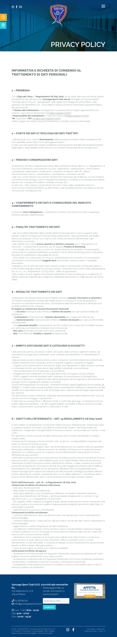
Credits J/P (101, 631)
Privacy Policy (91, 629)
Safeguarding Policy (90, 631)
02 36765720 (21, 600)
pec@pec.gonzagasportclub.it (47, 118)
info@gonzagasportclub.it (59, 113)
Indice (55, 633)
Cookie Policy (100, 629)
